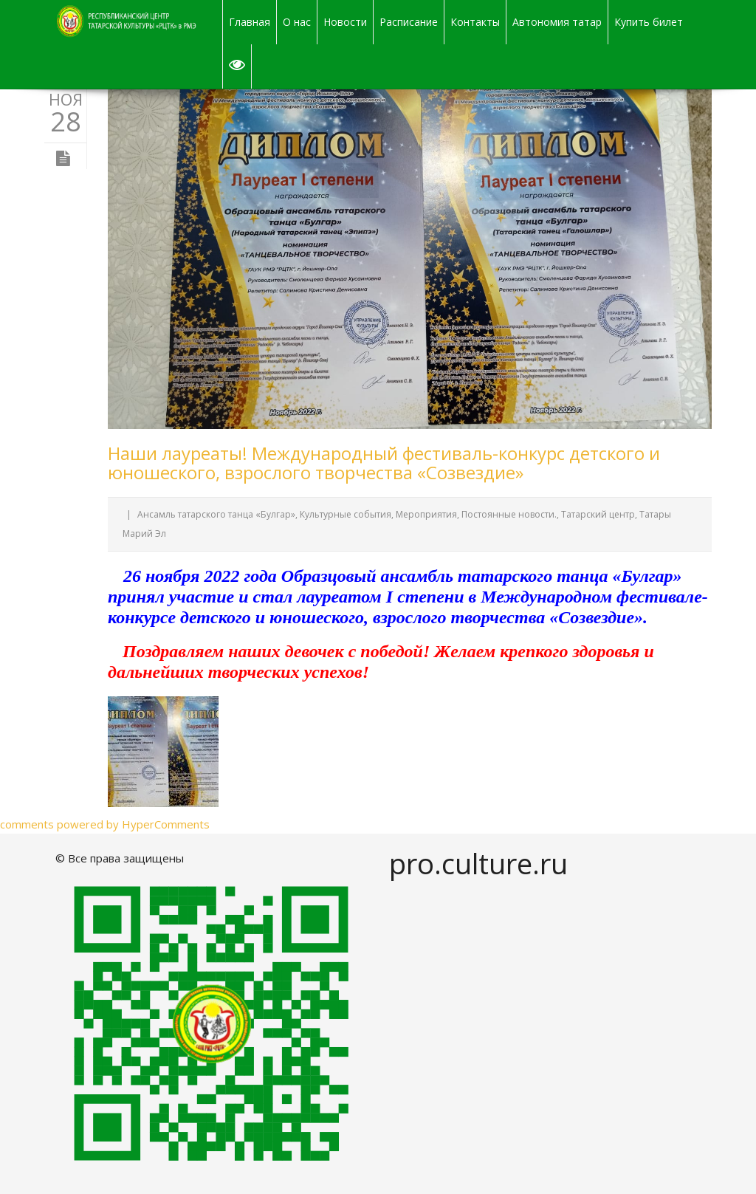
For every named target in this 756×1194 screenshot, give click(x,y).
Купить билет (648, 22)
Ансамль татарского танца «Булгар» (216, 514)
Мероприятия (426, 514)
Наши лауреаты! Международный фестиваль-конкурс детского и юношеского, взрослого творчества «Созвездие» (384, 462)
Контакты (475, 22)
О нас (297, 22)
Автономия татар (557, 22)
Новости (345, 22)
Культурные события (345, 514)
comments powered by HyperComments (105, 824)
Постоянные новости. (509, 514)
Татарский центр (598, 514)
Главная (249, 22)
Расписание (408, 22)
